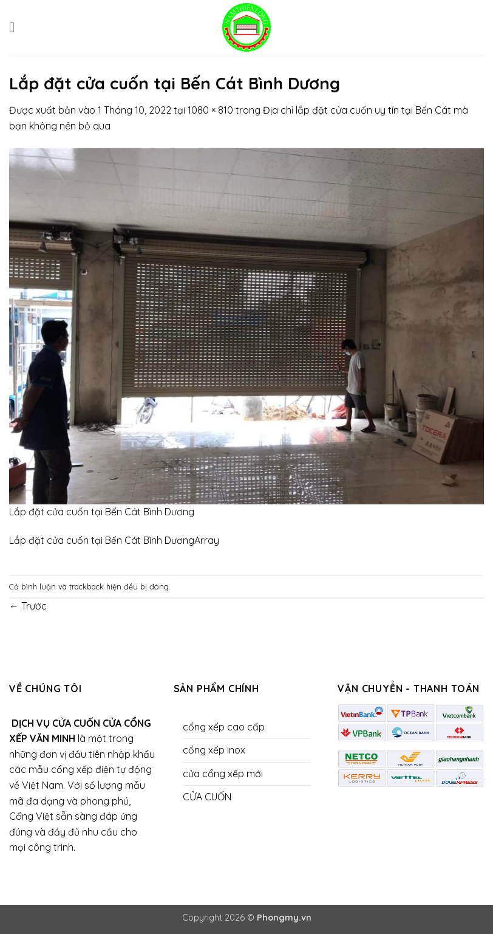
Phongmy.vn (284, 917)
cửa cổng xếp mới (223, 773)
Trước (28, 606)
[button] (16, 27)
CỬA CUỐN (207, 797)
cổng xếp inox (214, 750)
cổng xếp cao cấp (224, 727)
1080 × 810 (210, 110)
